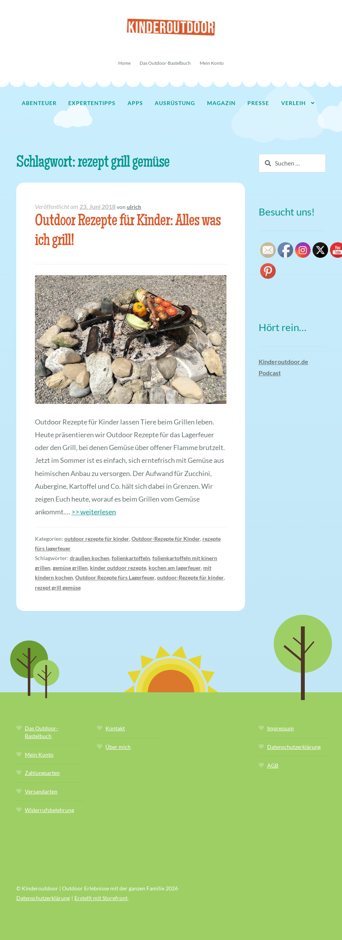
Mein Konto (212, 63)
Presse (258, 103)
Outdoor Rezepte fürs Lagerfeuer (115, 577)
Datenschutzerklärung (294, 746)
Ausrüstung (175, 103)
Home (124, 63)
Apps (135, 103)
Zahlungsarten (42, 772)
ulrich (134, 207)
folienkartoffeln (131, 558)
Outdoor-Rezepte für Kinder (165, 538)
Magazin (221, 103)
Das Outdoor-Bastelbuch (165, 63)
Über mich (118, 746)
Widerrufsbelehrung (49, 810)
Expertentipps (92, 103)
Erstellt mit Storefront (101, 898)
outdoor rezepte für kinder (96, 538)
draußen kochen (89, 558)
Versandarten (41, 791)
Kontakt (115, 728)
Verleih (293, 103)
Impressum (280, 728)
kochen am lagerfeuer (175, 567)
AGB (272, 765)
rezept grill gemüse (58, 587)
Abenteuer (39, 103)
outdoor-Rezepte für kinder (190, 577)
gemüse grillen (70, 567)
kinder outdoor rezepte (118, 567)
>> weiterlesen (93, 511)
